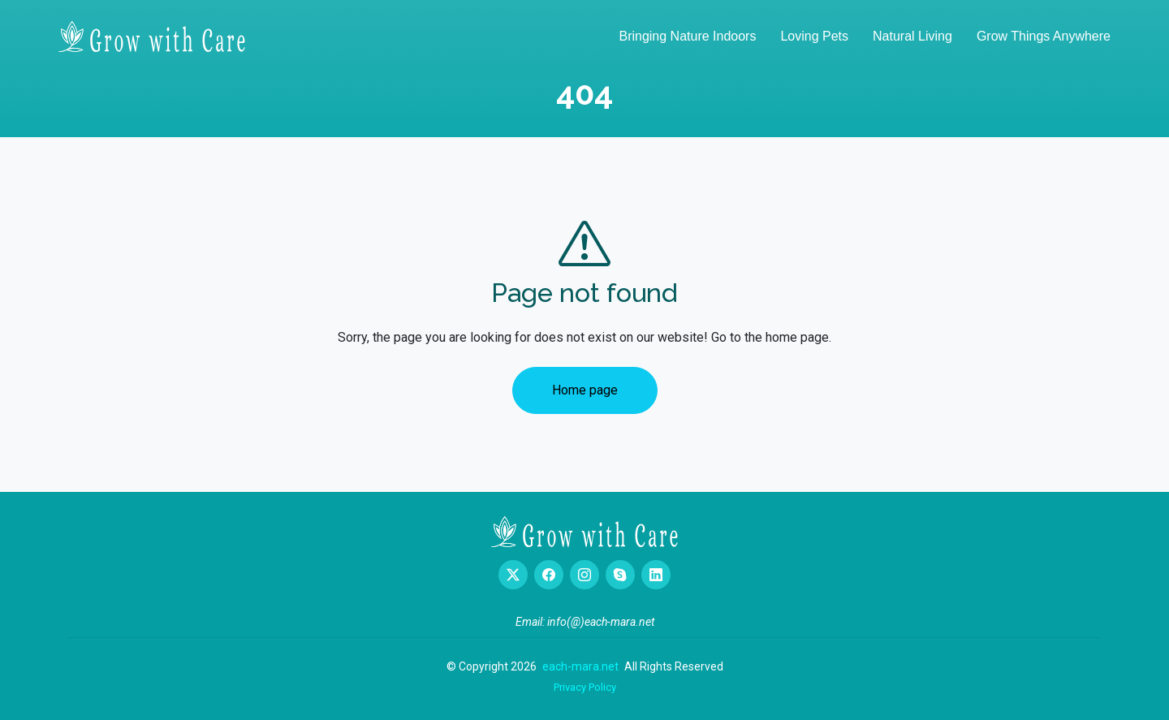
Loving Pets (814, 36)
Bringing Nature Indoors (687, 36)
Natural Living (912, 36)
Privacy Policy (585, 687)
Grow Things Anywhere (1044, 36)
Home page (585, 390)
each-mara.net (580, 666)
